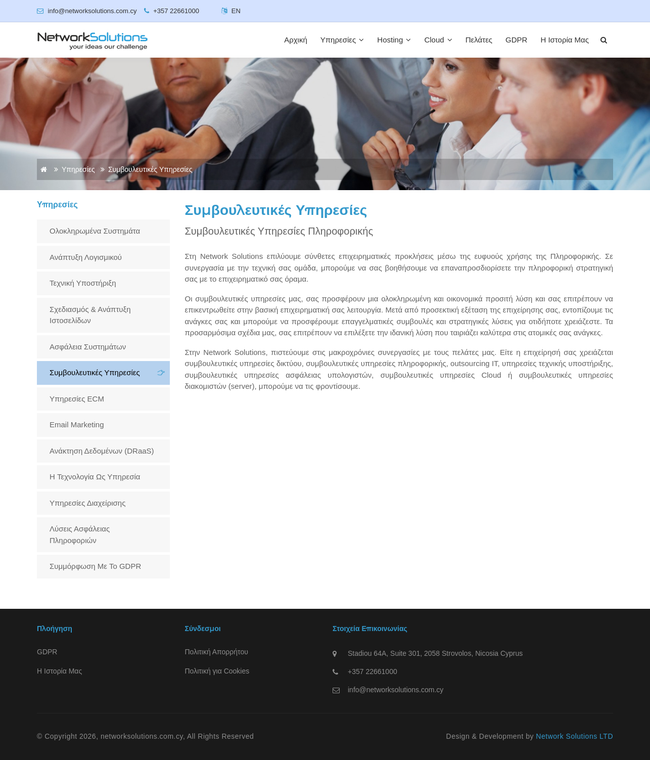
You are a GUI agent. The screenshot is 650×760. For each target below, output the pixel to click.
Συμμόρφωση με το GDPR (95, 566)
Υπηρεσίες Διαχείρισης (87, 503)
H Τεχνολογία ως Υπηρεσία (95, 476)
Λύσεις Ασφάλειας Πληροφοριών (80, 534)
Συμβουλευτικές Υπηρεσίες (95, 372)
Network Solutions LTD (574, 736)
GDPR (516, 39)
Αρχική (295, 39)
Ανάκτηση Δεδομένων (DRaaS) (102, 450)
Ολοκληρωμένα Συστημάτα (95, 231)
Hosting (394, 39)
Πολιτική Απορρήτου (216, 652)
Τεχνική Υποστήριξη (83, 283)
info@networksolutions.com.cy (395, 690)
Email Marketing (77, 424)
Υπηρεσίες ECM (77, 398)
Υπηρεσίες (342, 39)
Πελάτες (479, 39)
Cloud (438, 39)
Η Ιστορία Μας (564, 39)
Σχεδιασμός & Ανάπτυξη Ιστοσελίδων (90, 315)
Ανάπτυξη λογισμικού (86, 257)
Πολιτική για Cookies (217, 671)
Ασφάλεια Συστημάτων (88, 346)
